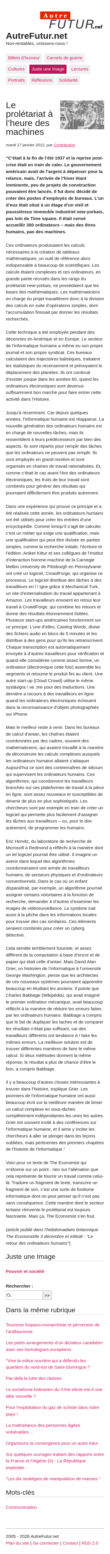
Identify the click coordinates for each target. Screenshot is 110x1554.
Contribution (64, 145)
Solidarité (68, 80)
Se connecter (46, 1542)
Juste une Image (47, 68)
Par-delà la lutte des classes (34, 1378)
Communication (21, 1507)
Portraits (16, 80)
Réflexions (41, 80)
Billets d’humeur (24, 57)
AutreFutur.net (36, 36)
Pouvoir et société (25, 1271)
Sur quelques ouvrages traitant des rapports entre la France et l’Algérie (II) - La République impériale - (55, 1461)
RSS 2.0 (90, 1542)
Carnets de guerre (64, 57)
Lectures (79, 68)
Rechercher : (19, 1285)
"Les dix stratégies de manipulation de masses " (53, 1478)
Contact (70, 1542)
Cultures (16, 68)
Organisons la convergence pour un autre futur (52, 1443)
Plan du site (17, 1542)
